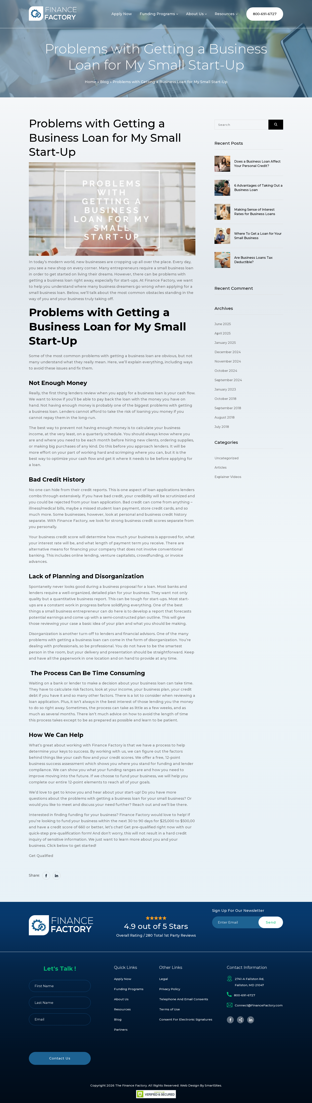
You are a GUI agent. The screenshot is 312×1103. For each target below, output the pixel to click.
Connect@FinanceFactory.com (259, 1005)
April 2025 (222, 333)
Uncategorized (226, 458)
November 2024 (227, 361)
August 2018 (224, 417)
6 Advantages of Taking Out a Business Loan (258, 188)
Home (90, 82)
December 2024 (227, 352)
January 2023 (225, 389)
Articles (220, 467)
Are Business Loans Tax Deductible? (253, 260)
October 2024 (225, 371)
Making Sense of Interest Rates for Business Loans (254, 212)
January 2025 (225, 343)
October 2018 (225, 399)
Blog (104, 82)
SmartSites (213, 1085)
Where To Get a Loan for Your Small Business (258, 236)
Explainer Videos (227, 477)
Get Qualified (41, 856)
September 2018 (227, 408)
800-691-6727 (265, 14)
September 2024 (228, 380)
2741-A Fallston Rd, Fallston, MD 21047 (249, 982)
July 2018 (221, 427)
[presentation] (247, 937)
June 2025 (222, 324)
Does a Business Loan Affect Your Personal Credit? (257, 164)
